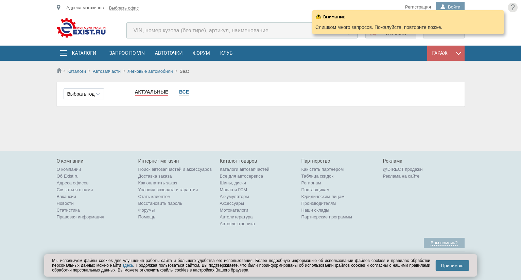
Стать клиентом (154, 196)
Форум (201, 53)
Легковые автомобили (150, 71)
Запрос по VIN (127, 53)
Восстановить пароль (160, 203)
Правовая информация (80, 216)
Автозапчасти (107, 71)
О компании (69, 169)
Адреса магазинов (85, 7)
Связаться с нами (75, 189)
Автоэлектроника (237, 223)
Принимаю (452, 265)
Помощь (146, 216)
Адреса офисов (73, 182)
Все (184, 92)
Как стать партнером (322, 169)
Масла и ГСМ (233, 189)
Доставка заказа (155, 176)
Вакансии (66, 196)
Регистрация (418, 7)
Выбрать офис (124, 8)
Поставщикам (315, 189)
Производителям (318, 203)
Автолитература (236, 216)
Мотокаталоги (234, 210)
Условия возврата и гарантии (168, 189)
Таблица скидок (317, 176)
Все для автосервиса (241, 176)
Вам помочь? (444, 242)
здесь (128, 265)
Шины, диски (233, 182)
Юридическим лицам (323, 196)
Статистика (68, 210)
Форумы (146, 210)
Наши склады (315, 210)
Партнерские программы (326, 216)
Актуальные (152, 92)
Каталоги (84, 53)
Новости (65, 203)
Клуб (226, 53)
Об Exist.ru (68, 176)
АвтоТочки (169, 53)
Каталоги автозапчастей (245, 169)
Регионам (311, 182)
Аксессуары (232, 203)
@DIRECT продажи (403, 169)
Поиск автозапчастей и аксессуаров (175, 169)
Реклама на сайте (401, 176)
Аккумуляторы (234, 196)
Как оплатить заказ (157, 182)
